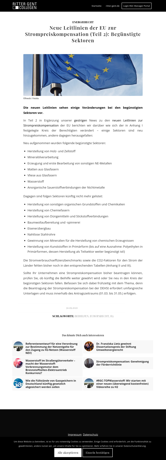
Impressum (75, 434)
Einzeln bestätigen (97, 452)
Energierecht (83, 22)
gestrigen (81, 120)
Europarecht (99, 316)
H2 (111, 316)
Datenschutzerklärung (135, 446)
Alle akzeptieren (68, 452)
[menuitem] (96, 6)
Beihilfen (82, 316)
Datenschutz (90, 434)
